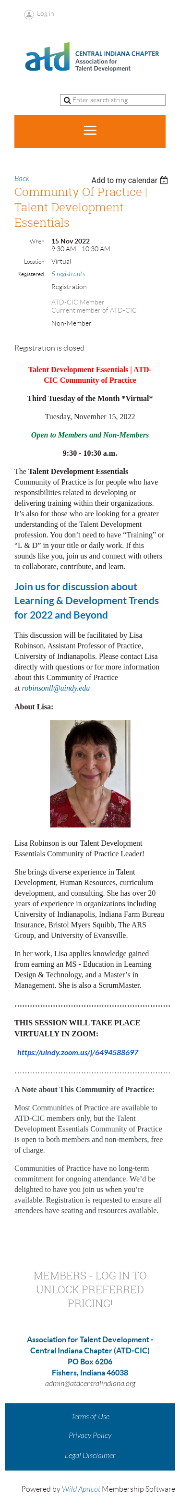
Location (34, 261)
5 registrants (68, 274)
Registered (30, 274)
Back (21, 178)
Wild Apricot (81, 1489)
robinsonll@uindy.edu (56, 688)
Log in (45, 13)
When (37, 241)
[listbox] (130, 180)
